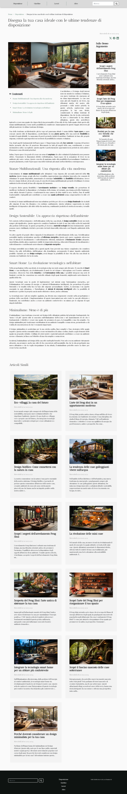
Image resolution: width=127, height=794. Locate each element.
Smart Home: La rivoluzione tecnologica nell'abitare (31, 108)
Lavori (56, 3)
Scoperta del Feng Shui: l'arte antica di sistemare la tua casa (35, 602)
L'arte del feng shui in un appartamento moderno (83, 404)
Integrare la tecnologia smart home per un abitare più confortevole (105, 167)
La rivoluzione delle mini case (86, 533)
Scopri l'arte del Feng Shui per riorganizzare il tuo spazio (105, 101)
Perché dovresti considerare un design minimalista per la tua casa (35, 736)
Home (10, 14)
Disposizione (17, 3)
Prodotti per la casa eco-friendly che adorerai (106, 133)
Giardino (37, 3)
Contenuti (17, 93)
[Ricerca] (102, 4)
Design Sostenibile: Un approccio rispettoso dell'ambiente (33, 103)
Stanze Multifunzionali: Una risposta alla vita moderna (32, 99)
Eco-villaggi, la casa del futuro (31, 402)
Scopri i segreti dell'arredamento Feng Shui (105, 68)
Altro (76, 3)
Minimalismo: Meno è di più (22, 112)
